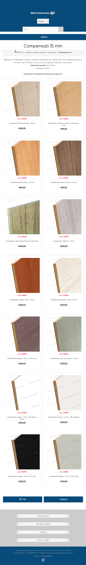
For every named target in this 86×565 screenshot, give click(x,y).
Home (31, 5)
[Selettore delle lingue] (43, 21)
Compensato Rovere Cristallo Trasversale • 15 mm (64, 124)
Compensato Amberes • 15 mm (64, 241)
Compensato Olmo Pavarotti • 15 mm (64, 182)
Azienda (37, 5)
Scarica (43, 5)
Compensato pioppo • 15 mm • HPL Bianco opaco (22, 418)
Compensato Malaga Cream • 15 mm (64, 300)
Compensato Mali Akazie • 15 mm (22, 182)
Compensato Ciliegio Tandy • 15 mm (22, 300)
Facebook (43, 560)
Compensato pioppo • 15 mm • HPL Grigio (63, 476)
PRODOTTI (19, 51)
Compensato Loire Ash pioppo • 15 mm (64, 358)
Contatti (49, 5)
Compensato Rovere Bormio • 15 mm (22, 123)
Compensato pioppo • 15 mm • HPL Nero (22, 476)
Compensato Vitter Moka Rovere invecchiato (22, 241)
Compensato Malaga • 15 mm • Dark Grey (22, 358)
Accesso (55, 5)
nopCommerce (47, 556)
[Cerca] (40, 29)
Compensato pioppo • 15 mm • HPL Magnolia (63, 417)
